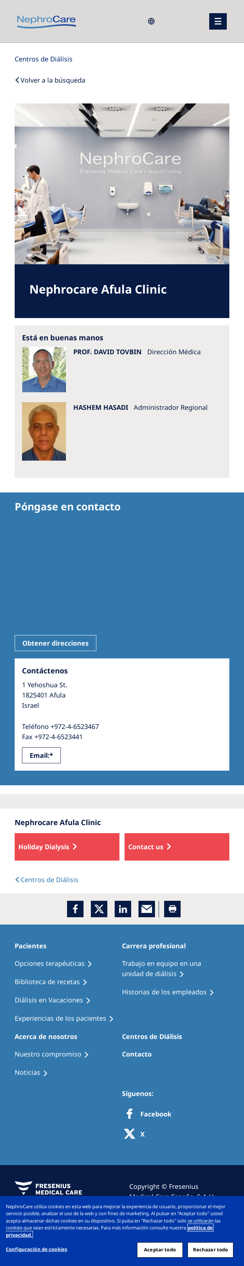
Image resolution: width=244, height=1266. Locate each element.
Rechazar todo (210, 1249)
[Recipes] (54, 981)
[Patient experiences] (68, 1018)
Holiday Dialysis (43, 846)
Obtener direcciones (55, 643)
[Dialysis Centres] (44, 59)
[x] (99, 909)
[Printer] (172, 909)
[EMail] (146, 909)
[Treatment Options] (57, 963)
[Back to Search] (50, 80)
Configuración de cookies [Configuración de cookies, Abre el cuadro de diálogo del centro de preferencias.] (36, 1249)
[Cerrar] (232, 1207)
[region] (122, 1231)
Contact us (145, 846)
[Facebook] (75, 909)
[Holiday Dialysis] (56, 1000)
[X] (136, 1134)
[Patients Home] (34, 946)
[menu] (218, 21)
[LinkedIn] (123, 909)
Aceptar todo (160, 1249)
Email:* (41, 755)
